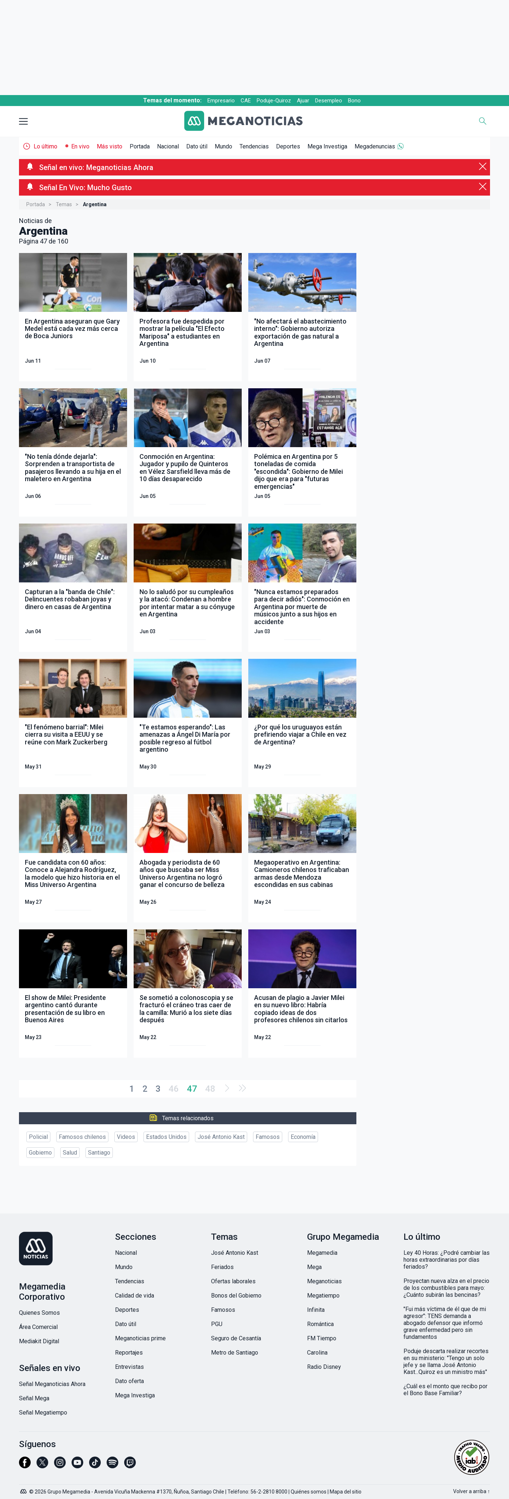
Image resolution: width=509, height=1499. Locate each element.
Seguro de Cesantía (236, 1338)
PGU (216, 1324)
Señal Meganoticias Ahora (52, 1384)
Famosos (268, 1136)
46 (174, 1089)
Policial (38, 1136)
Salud (70, 1152)
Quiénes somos (308, 1492)
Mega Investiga (327, 146)
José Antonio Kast (221, 1136)
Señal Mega (34, 1398)
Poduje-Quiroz (274, 100)
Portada (140, 146)
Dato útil (196, 146)
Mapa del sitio (345, 1492)
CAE (246, 100)
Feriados (222, 1267)
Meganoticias (324, 1281)
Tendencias (254, 146)
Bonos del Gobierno (236, 1295)
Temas (64, 204)
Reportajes (129, 1352)
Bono (354, 100)
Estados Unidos (166, 1136)
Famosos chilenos (82, 1136)
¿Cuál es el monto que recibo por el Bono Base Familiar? (445, 1390)
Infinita (316, 1309)
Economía (303, 1136)
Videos (126, 1136)
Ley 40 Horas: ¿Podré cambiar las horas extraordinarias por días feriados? (446, 1259)
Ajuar (303, 100)
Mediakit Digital (39, 1341)
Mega (314, 1267)
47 (192, 1089)
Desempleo (328, 100)
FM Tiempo (321, 1338)
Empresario (221, 100)
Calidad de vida (134, 1295)
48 (210, 1089)
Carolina (317, 1352)
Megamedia (322, 1252)
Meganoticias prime (140, 1338)
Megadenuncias (375, 146)
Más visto (109, 146)
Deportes (288, 146)
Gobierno (40, 1152)
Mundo (223, 146)
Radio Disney (324, 1366)
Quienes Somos (39, 1312)
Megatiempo (323, 1295)
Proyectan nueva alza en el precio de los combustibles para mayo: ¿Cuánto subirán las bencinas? (446, 1287)
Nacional (168, 146)
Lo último (45, 146)
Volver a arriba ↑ (471, 1491)
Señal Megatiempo (43, 1412)
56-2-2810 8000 (268, 1492)
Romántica (320, 1324)
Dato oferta (129, 1381)
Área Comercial (38, 1327)
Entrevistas (129, 1366)
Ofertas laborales (233, 1281)
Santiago (99, 1152)
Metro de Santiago (234, 1352)
